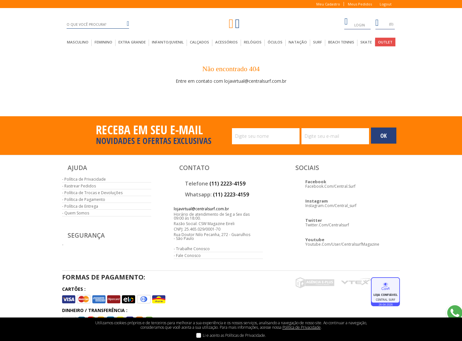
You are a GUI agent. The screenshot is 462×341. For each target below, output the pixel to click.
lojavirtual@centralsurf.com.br (201, 209)
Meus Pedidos (360, 4)
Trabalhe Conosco (193, 248)
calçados (199, 42)
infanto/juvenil (168, 42)
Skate (366, 42)
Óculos (275, 42)
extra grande (132, 42)
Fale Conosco (188, 255)
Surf (317, 42)
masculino (77, 42)
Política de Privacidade (85, 179)
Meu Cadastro (328, 4)
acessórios (226, 42)
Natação (298, 42)
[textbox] (98, 24)
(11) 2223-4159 (227, 183)
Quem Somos (76, 213)
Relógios (253, 42)
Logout (386, 4)
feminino (103, 42)
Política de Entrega (81, 206)
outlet (385, 42)
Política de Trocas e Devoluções (93, 192)
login (354, 22)
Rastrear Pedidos (80, 186)
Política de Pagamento (84, 199)
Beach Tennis (341, 42)
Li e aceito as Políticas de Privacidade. (234, 335)
